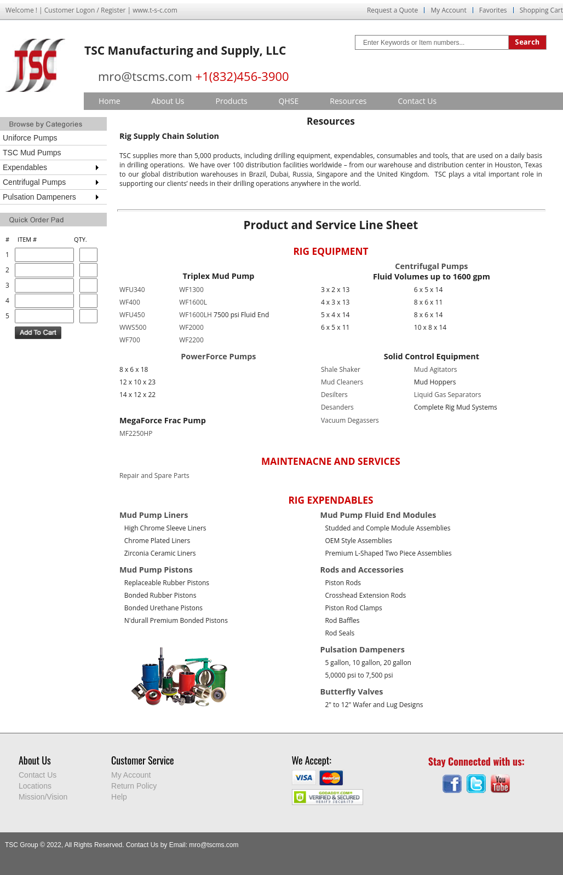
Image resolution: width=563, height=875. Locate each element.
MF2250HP (136, 433)
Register (113, 10)
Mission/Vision (43, 796)
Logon (85, 10)
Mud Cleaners (342, 382)
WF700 (129, 340)
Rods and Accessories (362, 569)
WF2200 (191, 340)
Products (232, 101)
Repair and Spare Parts (154, 475)
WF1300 (191, 289)
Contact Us (417, 101)
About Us (168, 101)
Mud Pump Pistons (156, 569)
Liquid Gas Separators (447, 394)
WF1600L (193, 302)
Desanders (337, 407)
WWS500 (132, 327)
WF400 (129, 302)
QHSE (289, 101)
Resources (348, 101)
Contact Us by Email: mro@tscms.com (182, 845)
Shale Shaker (340, 369)
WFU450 (132, 314)
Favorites (493, 10)
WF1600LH (195, 314)
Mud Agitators (435, 369)
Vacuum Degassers (350, 420)
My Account (448, 10)
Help (119, 796)
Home (109, 101)
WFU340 (132, 289)
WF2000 (191, 327)
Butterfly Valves (351, 691)
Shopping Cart (541, 10)
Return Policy (134, 785)
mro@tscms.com (145, 76)
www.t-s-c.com (155, 10)
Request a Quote (392, 10)
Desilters (334, 394)
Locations (35, 785)
